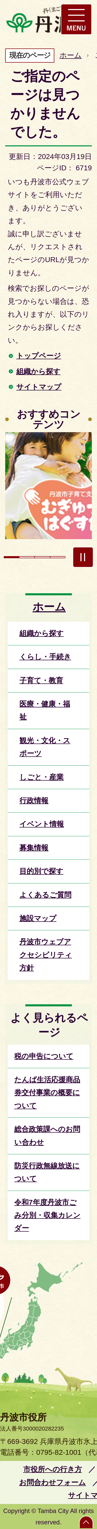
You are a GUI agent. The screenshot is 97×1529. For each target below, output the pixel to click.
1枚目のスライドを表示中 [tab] (11, 557)
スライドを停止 (83, 557)
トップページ (38, 356)
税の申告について (43, 1056)
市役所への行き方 (52, 1469)
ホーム (70, 55)
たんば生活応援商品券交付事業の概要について (47, 1093)
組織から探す (38, 371)
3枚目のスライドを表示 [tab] (42, 557)
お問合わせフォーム (52, 1482)
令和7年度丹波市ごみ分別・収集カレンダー (47, 1215)
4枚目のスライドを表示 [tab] (58, 557)
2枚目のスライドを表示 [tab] (27, 557)
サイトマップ (38, 387)
